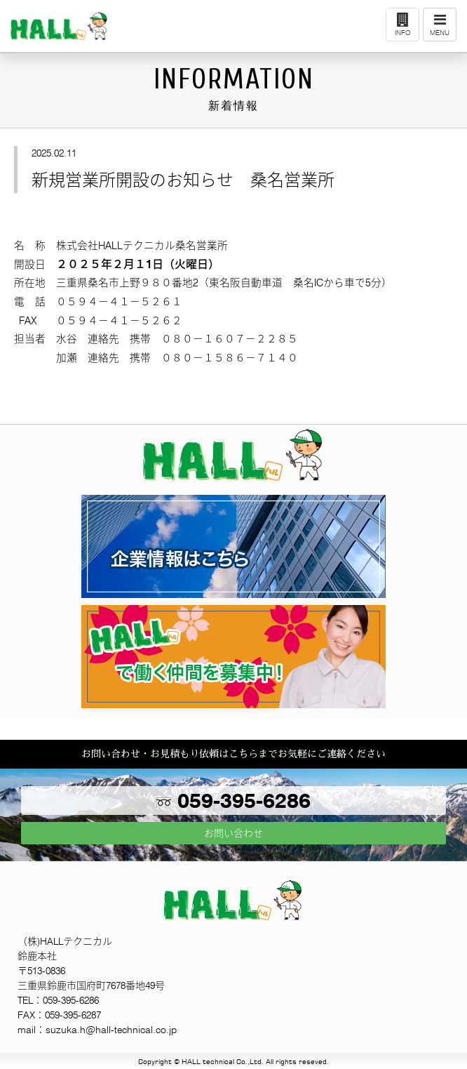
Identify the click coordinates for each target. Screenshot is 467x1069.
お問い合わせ (233, 833)
